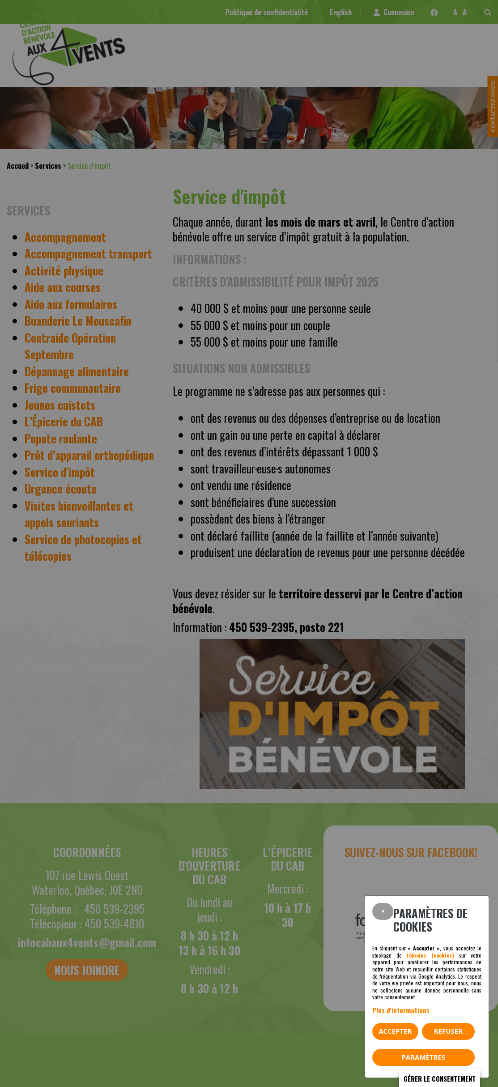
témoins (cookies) (430, 955)
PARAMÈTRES (423, 1057)
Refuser (448, 1031)
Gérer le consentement (440, 1078)
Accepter (395, 1031)
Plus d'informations (401, 1010)
